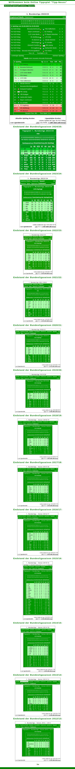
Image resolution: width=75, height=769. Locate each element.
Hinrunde (42, 58)
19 (23, 23)
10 (39, 21)
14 (47, 21)
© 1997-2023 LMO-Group (57, 122)
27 (39, 23)
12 (43, 21)
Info (64, 17)
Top (38, 764)
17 (53, 21)
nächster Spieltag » (59, 55)
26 (37, 23)
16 (51, 21)
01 (21, 21)
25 (35, 23)
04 (27, 21)
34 (53, 23)
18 (21, 23)
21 (27, 23)
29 (43, 23)
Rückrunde (48, 58)
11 (41, 21)
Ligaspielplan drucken (53, 118)
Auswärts (35, 58)
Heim (30, 58)
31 (47, 23)
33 (51, 23)
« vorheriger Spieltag (17, 55)
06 (31, 21)
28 (41, 23)
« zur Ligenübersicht (17, 122)
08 (35, 21)
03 (25, 21)
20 (25, 23)
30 (45, 23)
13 (45, 21)
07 (33, 21)
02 (23, 21)
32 (49, 23)
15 (49, 21)
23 (31, 23)
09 (37, 21)
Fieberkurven (29, 17)
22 (29, 23)
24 (33, 23)
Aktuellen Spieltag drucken (25, 118)
